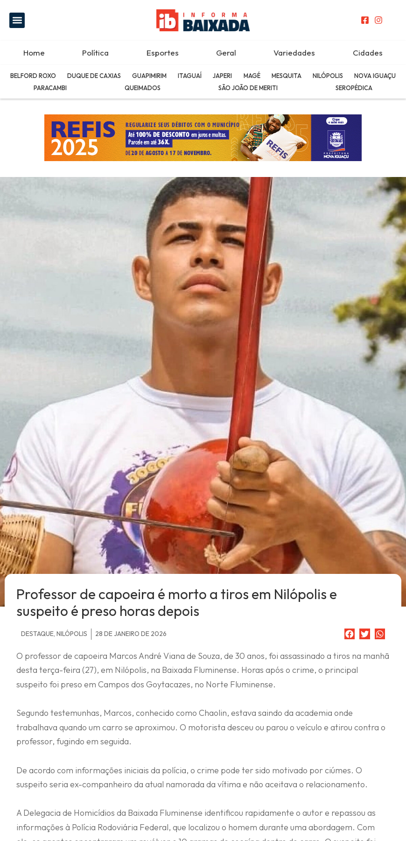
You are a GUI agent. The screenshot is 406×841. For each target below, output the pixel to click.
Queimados (143, 88)
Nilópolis (328, 75)
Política (95, 52)
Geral (226, 52)
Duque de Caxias (94, 75)
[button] (17, 20)
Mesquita (286, 75)
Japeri (222, 75)
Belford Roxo (33, 75)
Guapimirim (149, 75)
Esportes (163, 52)
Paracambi (50, 88)
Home (34, 52)
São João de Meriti (248, 88)
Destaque (37, 633)
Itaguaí (190, 75)
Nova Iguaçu (375, 75)
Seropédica (354, 88)
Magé (252, 75)
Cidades (368, 52)
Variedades (294, 52)
